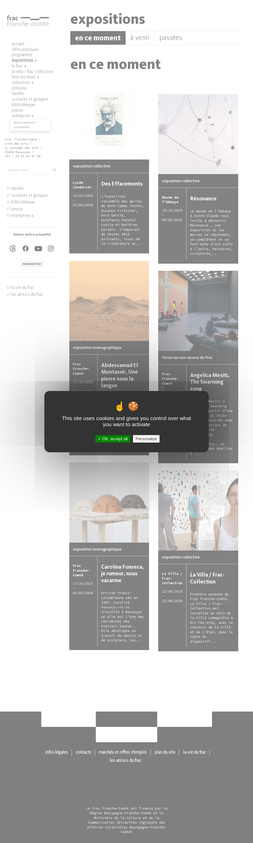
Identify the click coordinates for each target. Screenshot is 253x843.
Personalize (146, 438)
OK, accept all (113, 438)
